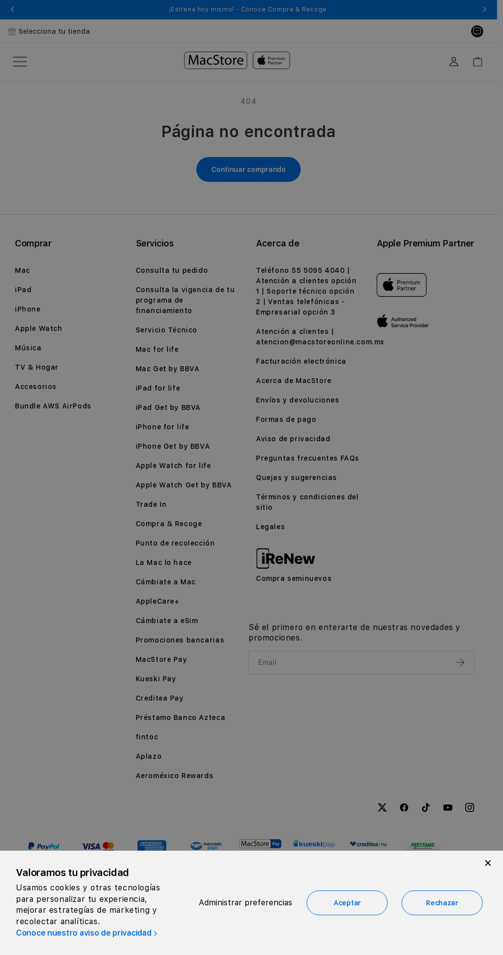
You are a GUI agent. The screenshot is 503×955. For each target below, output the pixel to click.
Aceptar (347, 903)
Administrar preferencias (245, 902)
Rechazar (442, 903)
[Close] (488, 863)
